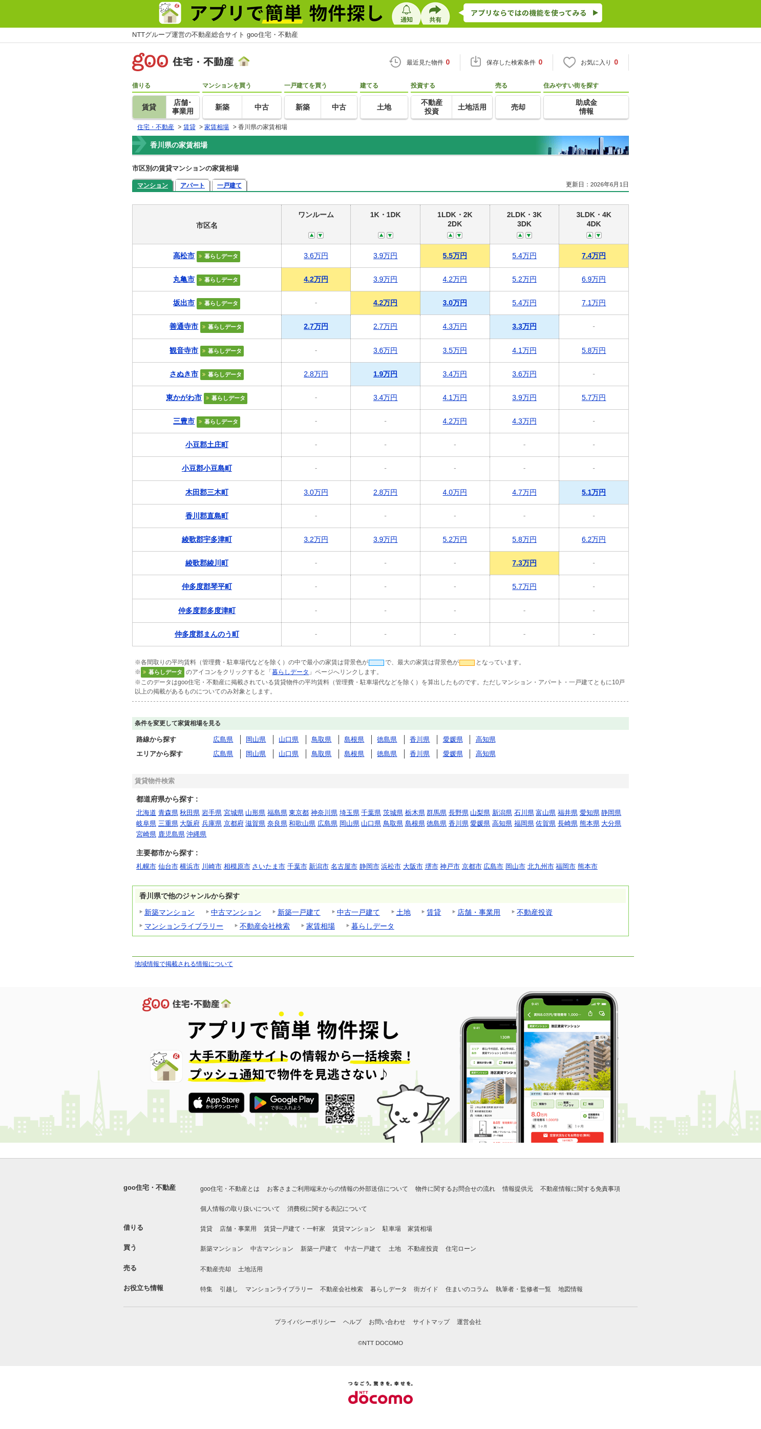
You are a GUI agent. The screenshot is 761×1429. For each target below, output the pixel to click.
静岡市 (369, 866)
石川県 (524, 812)
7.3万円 (524, 563)
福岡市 (566, 866)
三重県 (168, 823)
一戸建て (229, 185)
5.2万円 (524, 279)
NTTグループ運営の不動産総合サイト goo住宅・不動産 (215, 34)
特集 (206, 1289)
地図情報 (570, 1289)
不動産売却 (215, 1269)
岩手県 (212, 812)
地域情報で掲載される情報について (184, 964)
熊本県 (590, 823)
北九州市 (540, 866)
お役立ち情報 (143, 1288)
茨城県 (393, 812)
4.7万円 (524, 492)
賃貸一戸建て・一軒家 (294, 1228)
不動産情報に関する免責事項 (580, 1188)
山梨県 (480, 812)
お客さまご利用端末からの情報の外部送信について (337, 1188)
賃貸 (434, 912)
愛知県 (590, 812)
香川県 (420, 739)
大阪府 (190, 823)
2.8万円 (316, 374)
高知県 (486, 739)
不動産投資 (535, 912)
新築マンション (169, 912)
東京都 (299, 812)
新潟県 (502, 812)
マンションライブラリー (183, 926)
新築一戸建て (299, 912)
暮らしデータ (290, 672)
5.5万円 (455, 255)
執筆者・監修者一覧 (523, 1289)
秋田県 (190, 812)
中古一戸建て (358, 912)
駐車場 (392, 1228)
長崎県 (568, 823)
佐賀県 (546, 823)
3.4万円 (455, 374)
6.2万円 (594, 539)
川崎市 (212, 866)
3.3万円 (524, 326)
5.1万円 (594, 492)
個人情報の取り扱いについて (240, 1208)
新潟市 (319, 866)
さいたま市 (268, 866)
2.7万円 (316, 326)
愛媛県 (453, 739)
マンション (152, 185)
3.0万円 (455, 303)
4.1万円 (524, 350)
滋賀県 (255, 823)
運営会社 (469, 1322)
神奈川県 (324, 812)
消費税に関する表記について (327, 1208)
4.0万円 (455, 492)
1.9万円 (385, 374)
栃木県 (415, 812)
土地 (403, 912)
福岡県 (524, 823)
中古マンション (236, 912)
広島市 (493, 866)
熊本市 (588, 866)
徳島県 (387, 739)
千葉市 (297, 866)
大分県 (611, 823)
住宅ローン (461, 1248)
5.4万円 (524, 255)
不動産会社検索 (265, 926)
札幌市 (146, 866)
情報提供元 (517, 1188)
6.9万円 (594, 279)
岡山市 (515, 866)
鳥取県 (321, 739)
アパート (192, 185)
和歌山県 (302, 823)
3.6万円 (316, 255)
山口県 (289, 739)
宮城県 (234, 812)
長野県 (459, 812)
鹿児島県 (171, 834)
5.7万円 (594, 397)
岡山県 (256, 739)
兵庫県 (212, 823)
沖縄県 (196, 834)
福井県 (568, 812)
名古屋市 (344, 866)
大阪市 (413, 866)
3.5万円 (455, 350)
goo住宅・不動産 (149, 1187)
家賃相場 (320, 926)
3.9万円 (385, 255)
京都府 (234, 823)
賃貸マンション (353, 1228)
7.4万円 (594, 255)
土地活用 (250, 1269)
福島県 (277, 812)
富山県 (546, 812)
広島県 (223, 739)
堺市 (431, 866)
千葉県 (371, 812)
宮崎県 (146, 834)
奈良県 (277, 823)
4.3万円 (455, 326)
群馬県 (437, 812)
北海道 (146, 812)
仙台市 (168, 866)
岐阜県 (146, 823)
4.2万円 (316, 279)
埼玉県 (350, 812)
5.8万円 (594, 350)
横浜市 (190, 866)
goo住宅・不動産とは (230, 1188)
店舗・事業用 (478, 912)
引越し (229, 1289)
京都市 (472, 866)
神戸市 (450, 866)
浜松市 (391, 866)
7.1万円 (594, 303)
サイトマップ (431, 1322)
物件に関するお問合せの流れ (455, 1188)
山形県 (255, 812)
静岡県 (611, 812)
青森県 (168, 812)
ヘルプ (352, 1322)
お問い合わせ (387, 1322)
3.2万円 (316, 539)
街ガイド (426, 1289)
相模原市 (237, 866)
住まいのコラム (467, 1289)
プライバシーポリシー (305, 1322)
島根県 (354, 739)
